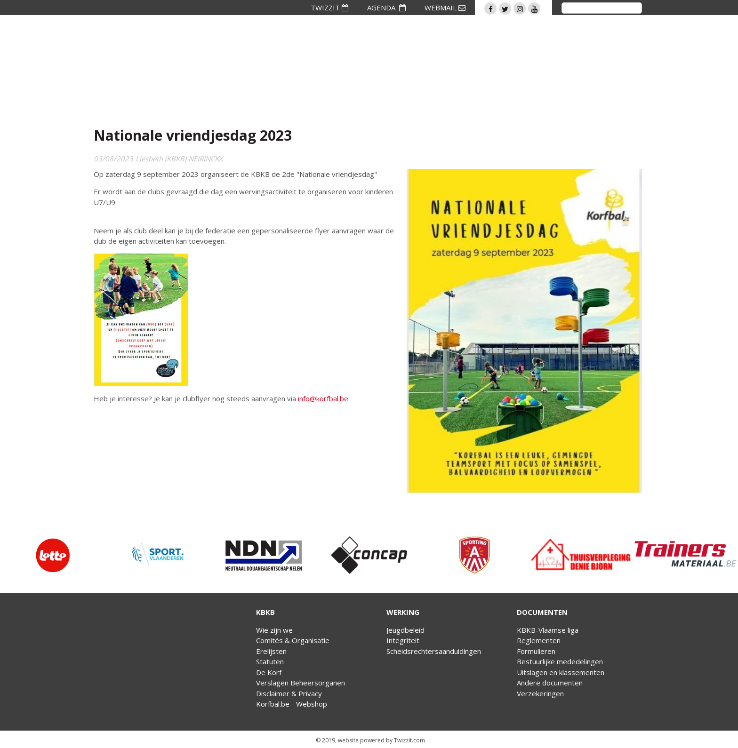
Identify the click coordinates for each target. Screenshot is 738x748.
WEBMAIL (445, 7)
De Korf (268, 672)
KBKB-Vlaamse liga (547, 630)
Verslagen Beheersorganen (300, 682)
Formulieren (536, 651)
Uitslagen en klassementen (560, 672)
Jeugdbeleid (405, 630)
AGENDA (386, 7)
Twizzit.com (409, 740)
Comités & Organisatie (292, 640)
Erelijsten (271, 651)
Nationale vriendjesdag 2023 (193, 135)
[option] (52, 555)
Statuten (270, 661)
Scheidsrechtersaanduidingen (433, 651)
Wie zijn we (274, 630)
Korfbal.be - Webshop (291, 703)
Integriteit (402, 640)
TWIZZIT (329, 7)
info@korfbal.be (323, 398)
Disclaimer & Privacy (289, 693)
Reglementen (539, 640)
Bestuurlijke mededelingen (560, 661)
